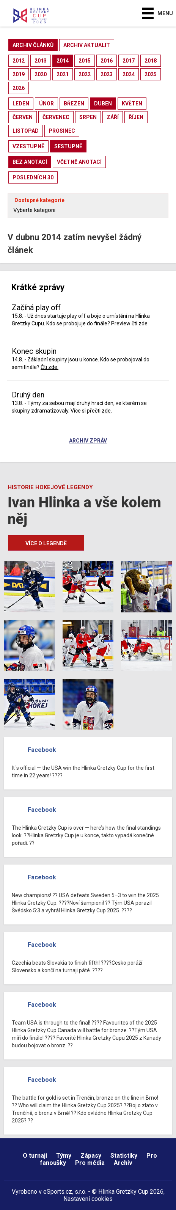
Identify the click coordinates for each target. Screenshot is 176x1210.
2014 (63, 61)
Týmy (63, 1155)
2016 (107, 61)
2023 (107, 74)
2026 (19, 88)
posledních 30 (33, 177)
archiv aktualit (86, 45)
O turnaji (35, 1155)
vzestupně (28, 146)
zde (143, 323)
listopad (26, 131)
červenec (55, 117)
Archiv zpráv (88, 441)
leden (21, 103)
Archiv (123, 1162)
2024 (129, 74)
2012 (19, 61)
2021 (63, 74)
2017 (129, 61)
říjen (136, 117)
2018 (151, 61)
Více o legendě (46, 543)
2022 (85, 74)
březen (74, 103)
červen (23, 117)
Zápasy (90, 1155)
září (113, 117)
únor (46, 103)
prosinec (62, 131)
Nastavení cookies (88, 1198)
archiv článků (33, 45)
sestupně (68, 146)
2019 (19, 74)
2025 (151, 74)
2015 (85, 61)
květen (132, 103)
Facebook (42, 749)
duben (103, 103)
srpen (88, 117)
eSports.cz (57, 1191)
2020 (41, 74)
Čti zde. (49, 367)
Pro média (90, 1162)
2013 (41, 61)
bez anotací (30, 162)
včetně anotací (79, 162)
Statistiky (123, 1155)
